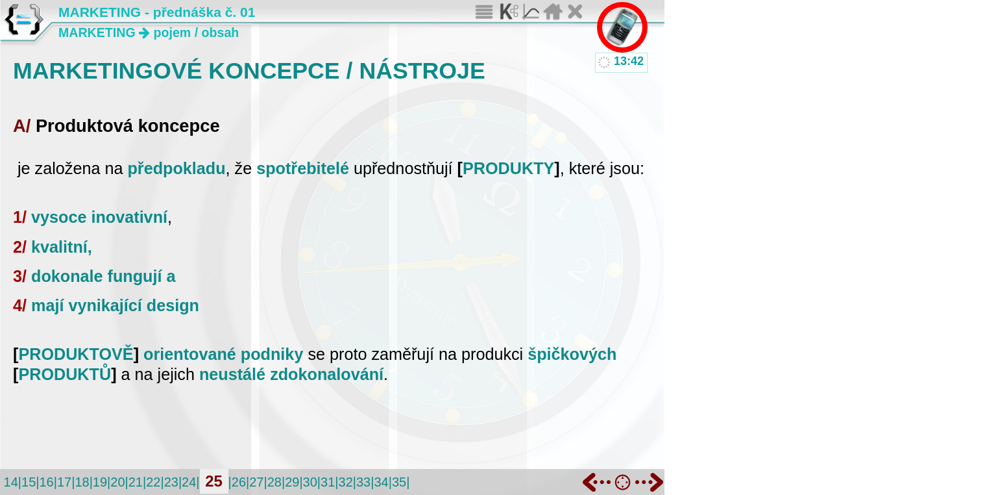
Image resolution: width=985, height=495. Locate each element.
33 (363, 482)
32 (346, 482)
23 (171, 482)
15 (28, 482)
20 (117, 482)
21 (135, 482)
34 (381, 482)
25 (214, 481)
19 (100, 482)
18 (82, 482)
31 (328, 482)
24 (189, 482)
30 (310, 482)
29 (292, 482)
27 (256, 482)
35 (399, 482)
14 (11, 482)
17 (64, 482)
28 (274, 482)
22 (153, 482)
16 (46, 482)
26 (239, 482)
